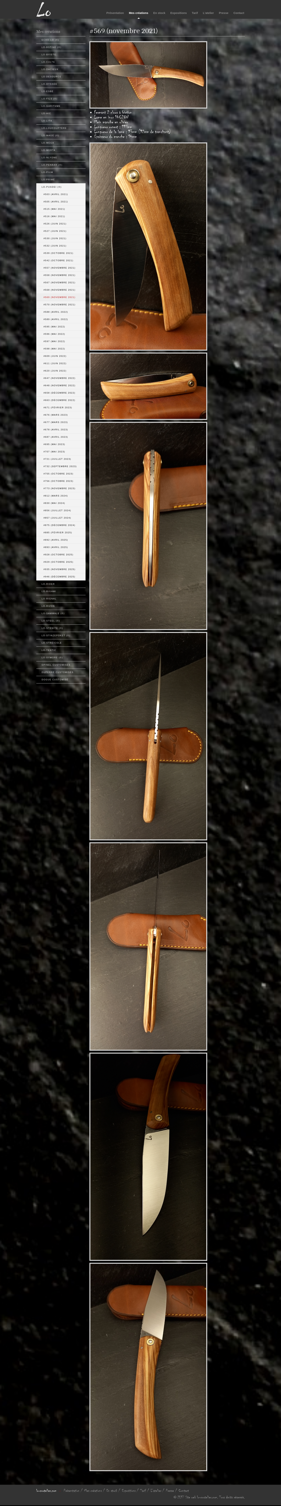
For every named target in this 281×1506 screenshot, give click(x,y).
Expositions (178, 13)
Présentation (115, 13)
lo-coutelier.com (46, 1490)
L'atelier (208, 13)
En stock (159, 13)
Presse (223, 13)
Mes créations (138, 13)
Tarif (195, 13)
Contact (238, 13)
